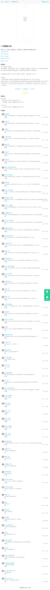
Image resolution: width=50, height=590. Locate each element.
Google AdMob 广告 (9, 570)
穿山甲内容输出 (8, 487)
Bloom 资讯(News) (9, 388)
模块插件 (7, 1)
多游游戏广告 (8, 281)
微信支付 (6, 159)
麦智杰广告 (7, 449)
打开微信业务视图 (9, 563)
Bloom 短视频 (8, 395)
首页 (2, 1)
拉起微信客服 (8, 373)
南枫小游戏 (7, 350)
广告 (6, 61)
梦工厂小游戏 (8, 274)
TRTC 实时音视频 (9, 266)
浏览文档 (6, 510)
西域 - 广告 (7, 411)
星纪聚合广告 (8, 464)
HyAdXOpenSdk (8, 235)
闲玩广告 (6, 296)
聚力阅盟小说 (8, 258)
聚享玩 (6, 327)
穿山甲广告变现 (8, 220)
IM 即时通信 (7, 471)
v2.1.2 (3, 56)
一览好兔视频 (8, 304)
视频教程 (25, 89)
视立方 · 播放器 (8, 205)
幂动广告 (6, 289)
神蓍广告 (6, 456)
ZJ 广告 (6, 380)
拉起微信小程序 (8, 197)
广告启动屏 (7, 137)
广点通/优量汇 (8, 357)
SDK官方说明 (4, 51)
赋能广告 (6, 494)
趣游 (5, 502)
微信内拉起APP (8, 334)
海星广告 (6, 251)
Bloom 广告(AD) (8, 319)
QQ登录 (6, 121)
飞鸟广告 (6, 365)
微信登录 (6, 114)
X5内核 (6, 129)
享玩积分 (6, 312)
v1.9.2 (3, 53)
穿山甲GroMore (8, 479)
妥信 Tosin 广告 (8, 578)
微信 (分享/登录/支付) (10, 167)
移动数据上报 (8, 213)
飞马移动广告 (8, 243)
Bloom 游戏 (7, 403)
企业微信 (6, 517)
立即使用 (25, 92)
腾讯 (2, 61)
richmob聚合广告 (9, 525)
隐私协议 (7, 54)
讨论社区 (32, 89)
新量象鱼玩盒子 (8, 228)
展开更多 (3, 85)
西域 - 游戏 (7, 433)
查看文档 (18, 89)
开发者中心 (46, 1)
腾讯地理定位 (8, 441)
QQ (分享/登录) (8, 175)
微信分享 (6, 144)
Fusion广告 (7, 342)
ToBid (5, 532)
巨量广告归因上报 (9, 555)
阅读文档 (6, 182)
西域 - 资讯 (7, 418)
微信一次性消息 (8, 190)
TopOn (6, 547)
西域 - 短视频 (8, 426)
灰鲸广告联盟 (8, 540)
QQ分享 (6, 152)
